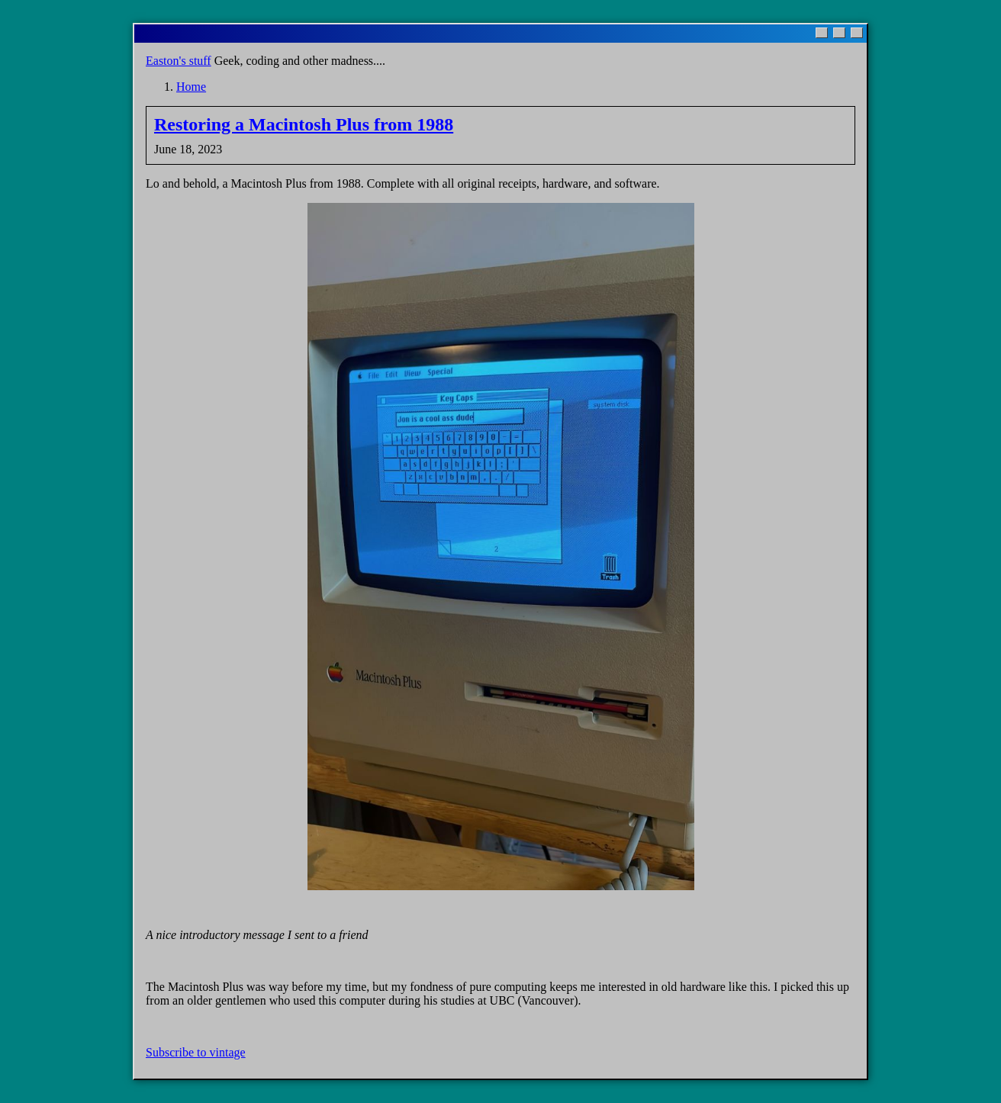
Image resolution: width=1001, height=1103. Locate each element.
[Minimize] (822, 32)
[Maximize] (839, 32)
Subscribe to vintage (196, 1052)
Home (191, 86)
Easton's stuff (178, 60)
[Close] (857, 32)
